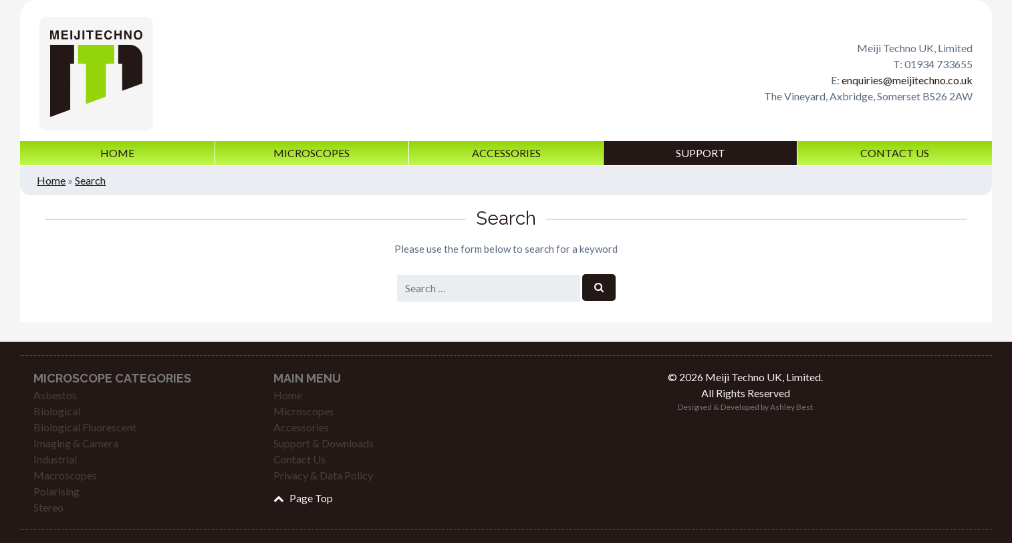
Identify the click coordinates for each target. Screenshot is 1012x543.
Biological (56, 411)
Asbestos (55, 395)
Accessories (506, 152)
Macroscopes (65, 475)
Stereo (48, 507)
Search (90, 180)
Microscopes (311, 152)
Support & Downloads (323, 443)
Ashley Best (791, 407)
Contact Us (894, 152)
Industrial (55, 459)
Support (700, 152)
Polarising (56, 491)
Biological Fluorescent (84, 427)
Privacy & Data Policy (323, 475)
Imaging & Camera (75, 443)
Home (117, 152)
